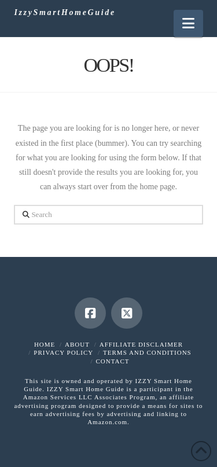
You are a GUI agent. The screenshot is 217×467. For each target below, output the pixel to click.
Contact (112, 361)
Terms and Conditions (147, 352)
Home (44, 344)
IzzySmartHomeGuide (64, 13)
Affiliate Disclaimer (141, 344)
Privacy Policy (63, 352)
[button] (188, 23)
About (77, 344)
